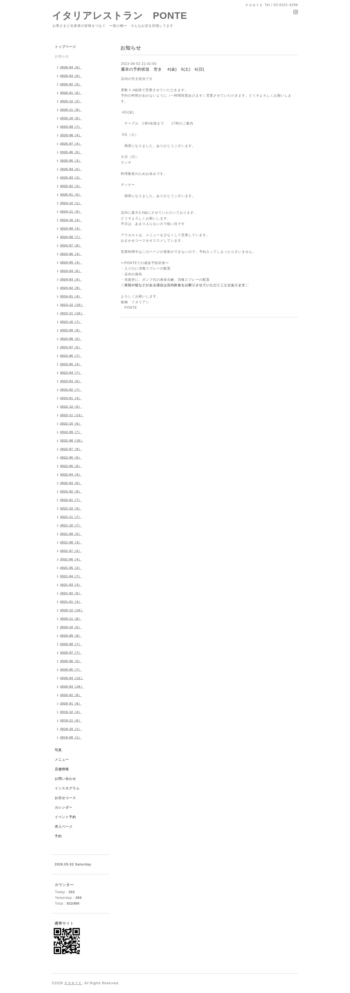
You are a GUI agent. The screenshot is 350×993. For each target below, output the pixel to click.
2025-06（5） (71, 152)
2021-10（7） (71, 525)
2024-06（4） (71, 254)
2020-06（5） (71, 661)
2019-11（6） (71, 720)
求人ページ (63, 827)
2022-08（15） (72, 440)
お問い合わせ (65, 779)
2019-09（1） (71, 737)
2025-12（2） (71, 101)
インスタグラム (67, 788)
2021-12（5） (71, 508)
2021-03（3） (71, 584)
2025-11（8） (71, 109)
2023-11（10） (72, 313)
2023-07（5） (71, 347)
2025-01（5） (71, 194)
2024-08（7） (71, 237)
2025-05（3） (71, 160)
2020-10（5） (71, 627)
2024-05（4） (71, 262)
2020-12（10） (72, 610)
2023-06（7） (71, 355)
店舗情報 (62, 769)
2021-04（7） (71, 576)
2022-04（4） (71, 474)
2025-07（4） (71, 143)
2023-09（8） (71, 330)
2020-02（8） (71, 695)
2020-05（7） (71, 669)
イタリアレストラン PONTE (124, 15)
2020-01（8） (71, 703)
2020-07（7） (71, 652)
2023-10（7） (71, 321)
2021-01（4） (71, 601)
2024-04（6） (71, 271)
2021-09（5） (71, 533)
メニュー (62, 760)
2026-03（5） (71, 75)
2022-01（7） (71, 500)
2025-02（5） (71, 186)
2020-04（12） (72, 678)
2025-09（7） (71, 126)
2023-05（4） (71, 364)
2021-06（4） (71, 559)
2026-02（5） (71, 84)
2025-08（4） (71, 135)
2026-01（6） (71, 92)
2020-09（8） (71, 635)
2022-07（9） (71, 449)
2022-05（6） (71, 466)
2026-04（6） (71, 67)
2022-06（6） (71, 457)
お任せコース (65, 798)
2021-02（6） (71, 593)
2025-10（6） (71, 118)
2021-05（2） (71, 567)
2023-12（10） (72, 304)
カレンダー (63, 807)
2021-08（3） (71, 542)
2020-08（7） (71, 644)
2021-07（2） (71, 550)
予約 (58, 836)
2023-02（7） (71, 389)
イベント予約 (65, 817)
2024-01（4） (71, 296)
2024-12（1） (71, 203)
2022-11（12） (72, 415)
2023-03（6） (71, 381)
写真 (58, 750)
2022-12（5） (71, 406)
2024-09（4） (71, 228)
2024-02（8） (71, 287)
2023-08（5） (71, 338)
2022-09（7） (71, 432)
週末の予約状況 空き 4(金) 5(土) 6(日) (162, 69)
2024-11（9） (71, 211)
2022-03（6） (71, 483)
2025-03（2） (71, 177)
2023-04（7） (71, 372)
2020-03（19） (72, 686)
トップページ (65, 47)
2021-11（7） (71, 517)
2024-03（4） (71, 279)
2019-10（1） (71, 729)
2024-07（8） (71, 245)
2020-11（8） (71, 618)
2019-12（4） (71, 712)
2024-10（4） (71, 220)
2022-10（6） (71, 423)
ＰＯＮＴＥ (73, 983)
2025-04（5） (71, 169)
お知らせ (62, 56)
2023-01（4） (71, 398)
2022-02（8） (71, 491)
